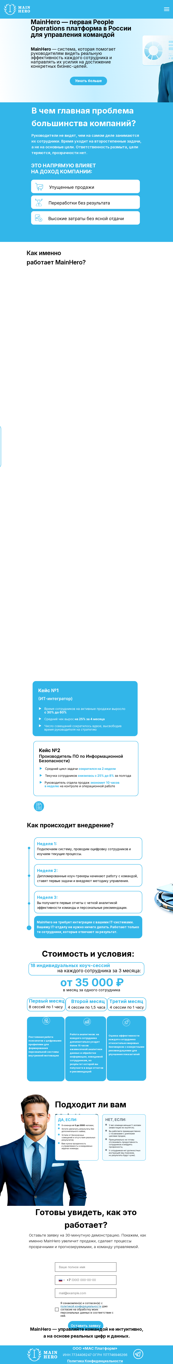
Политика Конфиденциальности (95, 1361)
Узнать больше (88, 81)
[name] (85, 1267)
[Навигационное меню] (166, 9)
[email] (85, 1293)
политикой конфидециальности (81, 1306)
